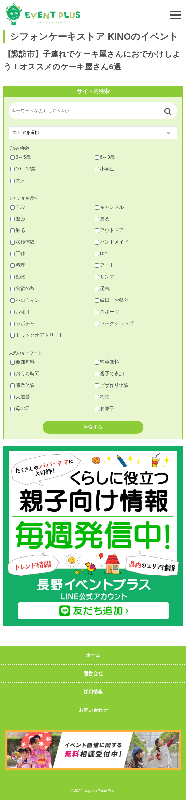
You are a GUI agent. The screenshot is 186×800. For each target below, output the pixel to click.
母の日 (20, 408)
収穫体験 (22, 242)
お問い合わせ (93, 710)
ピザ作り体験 (112, 385)
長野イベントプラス (42, 14)
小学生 (104, 168)
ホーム (93, 655)
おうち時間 (25, 373)
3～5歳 (20, 157)
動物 (17, 276)
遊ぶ (17, 218)
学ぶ (17, 207)
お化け (20, 311)
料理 (17, 265)
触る (17, 230)
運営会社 (93, 673)
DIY (101, 253)
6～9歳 (105, 157)
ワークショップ (114, 323)
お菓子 (104, 408)
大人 (17, 180)
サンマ (104, 276)
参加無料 (22, 362)
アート (104, 265)
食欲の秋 (22, 288)
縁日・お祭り (112, 300)
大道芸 (20, 396)
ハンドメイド (112, 242)
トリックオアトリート (36, 335)
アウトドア (109, 230)
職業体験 (22, 385)
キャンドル (109, 207)
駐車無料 (107, 362)
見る (102, 218)
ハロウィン (25, 300)
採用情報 (93, 691)
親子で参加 (109, 373)
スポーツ (107, 311)
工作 (17, 253)
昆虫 (102, 288)
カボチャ (22, 323)
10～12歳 (23, 168)
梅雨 (102, 396)
